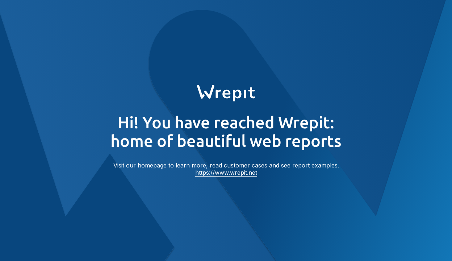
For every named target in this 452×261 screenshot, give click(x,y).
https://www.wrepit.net (226, 172)
